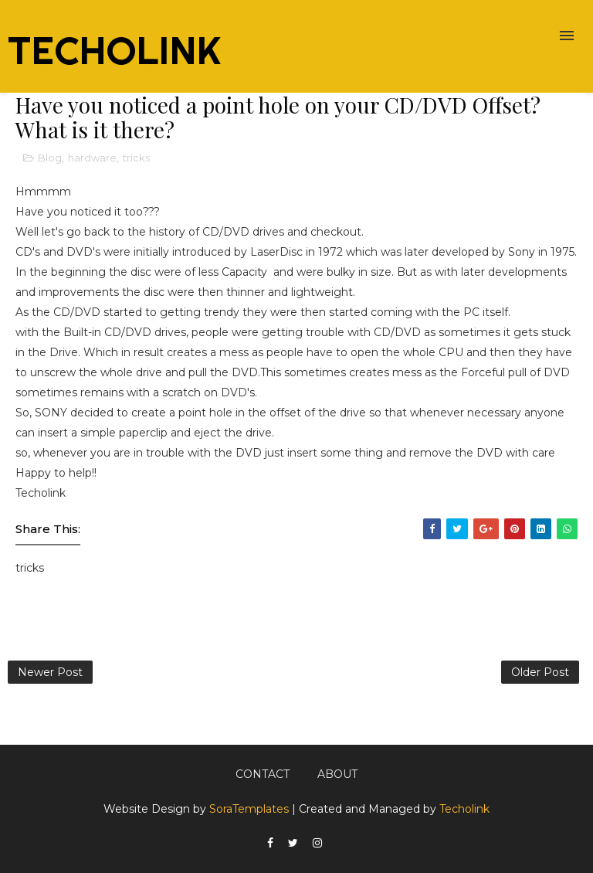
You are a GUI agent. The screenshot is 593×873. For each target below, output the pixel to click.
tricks (136, 157)
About (337, 774)
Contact (263, 774)
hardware (92, 157)
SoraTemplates (249, 809)
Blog (50, 157)
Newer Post (50, 672)
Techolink (464, 809)
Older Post (540, 672)
